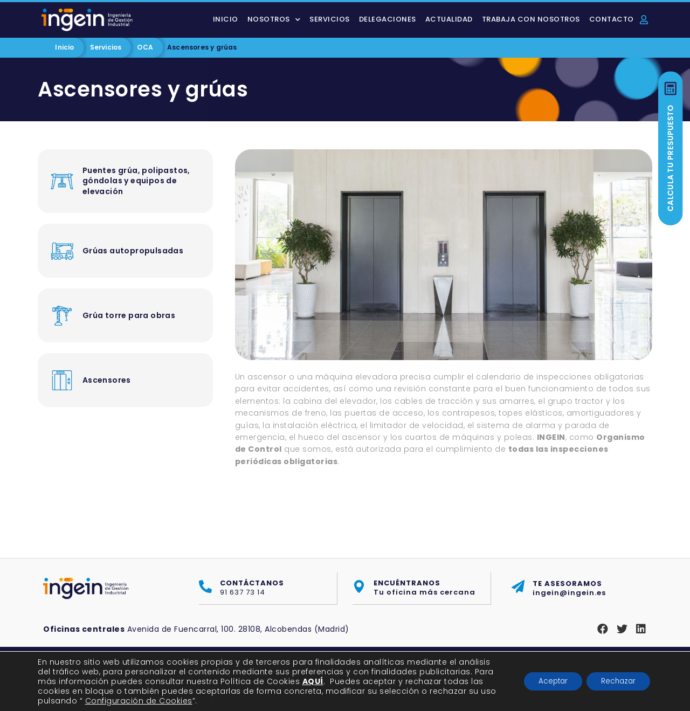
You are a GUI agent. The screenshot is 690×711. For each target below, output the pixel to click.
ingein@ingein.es (569, 588)
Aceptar (545, 681)
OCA (145, 47)
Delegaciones (387, 19)
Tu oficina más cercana (424, 588)
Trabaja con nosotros (531, 19)
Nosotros (274, 19)
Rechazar (616, 681)
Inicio (225, 19)
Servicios (329, 19)
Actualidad (449, 19)
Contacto (611, 19)
